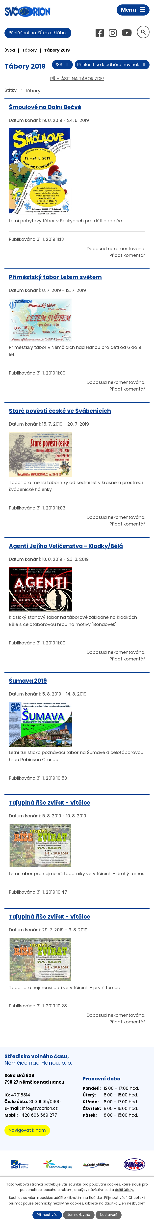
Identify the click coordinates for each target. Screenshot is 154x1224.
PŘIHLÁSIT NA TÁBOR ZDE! (77, 79)
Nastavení (109, 1214)
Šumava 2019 (28, 681)
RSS (61, 65)
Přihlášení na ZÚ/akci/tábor (38, 33)
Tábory (29, 50)
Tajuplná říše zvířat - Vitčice (49, 803)
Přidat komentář (127, 255)
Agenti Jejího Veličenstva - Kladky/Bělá (66, 546)
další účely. (124, 1189)
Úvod (9, 50)
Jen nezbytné (79, 1214)
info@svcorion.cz (40, 1108)
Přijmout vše (46, 1214)
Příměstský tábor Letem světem (55, 277)
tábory (33, 91)
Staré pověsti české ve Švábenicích (60, 411)
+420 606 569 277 (38, 1115)
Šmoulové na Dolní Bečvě (45, 107)
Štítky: (11, 90)
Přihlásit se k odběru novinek (112, 65)
